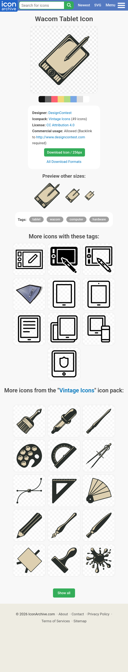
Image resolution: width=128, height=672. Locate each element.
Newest (84, 5)
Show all (64, 593)
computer (76, 219)
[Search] (69, 5)
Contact (78, 614)
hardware (99, 219)
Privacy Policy (98, 614)
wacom (55, 219)
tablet (36, 219)
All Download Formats (64, 161)
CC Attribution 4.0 (60, 125)
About (63, 614)
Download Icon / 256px (64, 152)
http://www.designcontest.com (60, 137)
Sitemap (80, 621)
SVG (97, 5)
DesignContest (60, 113)
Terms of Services (56, 621)
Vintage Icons (59, 119)
